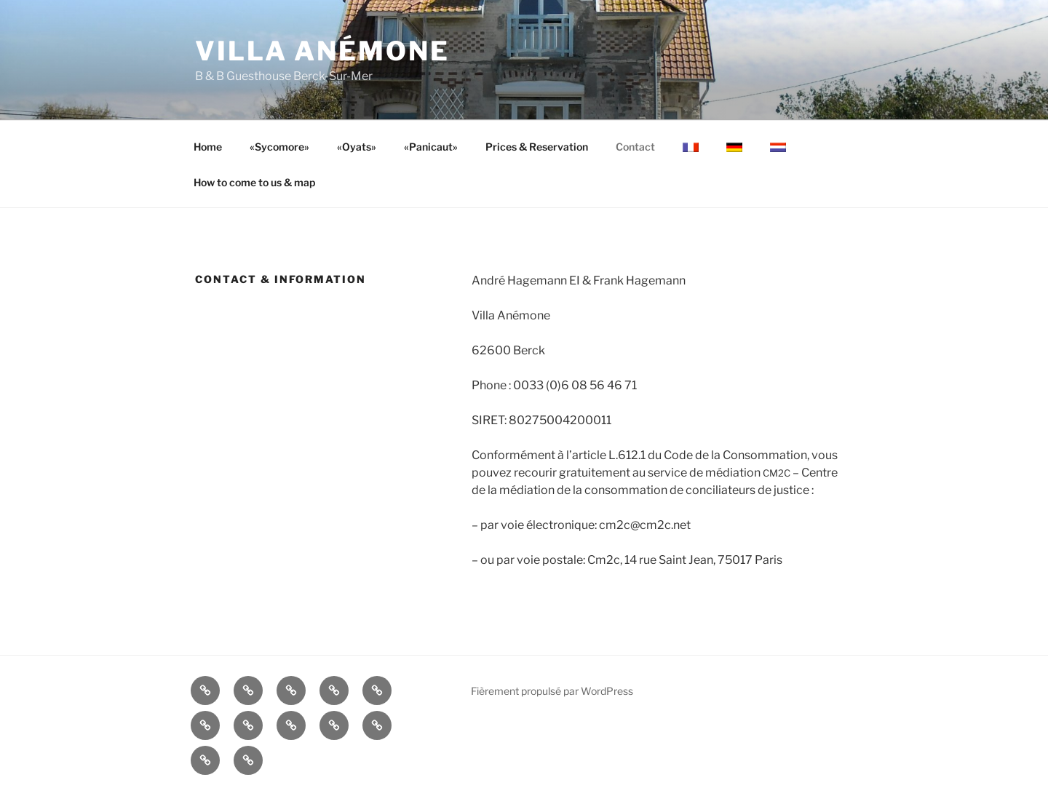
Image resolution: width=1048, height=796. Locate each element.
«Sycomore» (279, 146)
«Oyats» (356, 146)
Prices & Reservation (536, 146)
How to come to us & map (254, 182)
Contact (635, 146)
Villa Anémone (322, 51)
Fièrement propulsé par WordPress (552, 691)
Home (208, 146)
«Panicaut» (431, 146)
